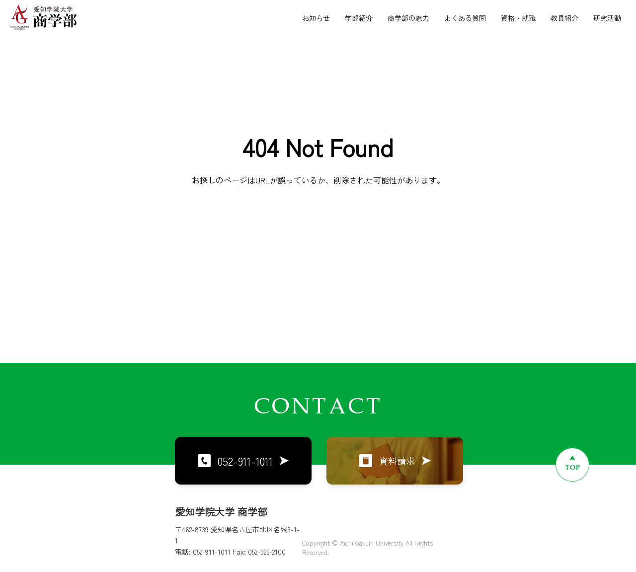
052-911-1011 (243, 461)
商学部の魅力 (408, 18)
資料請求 (395, 460)
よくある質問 (465, 18)
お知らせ (316, 18)
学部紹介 (359, 18)
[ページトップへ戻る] (572, 465)
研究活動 (607, 18)
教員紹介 (564, 18)
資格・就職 (518, 18)
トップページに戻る (318, 239)
